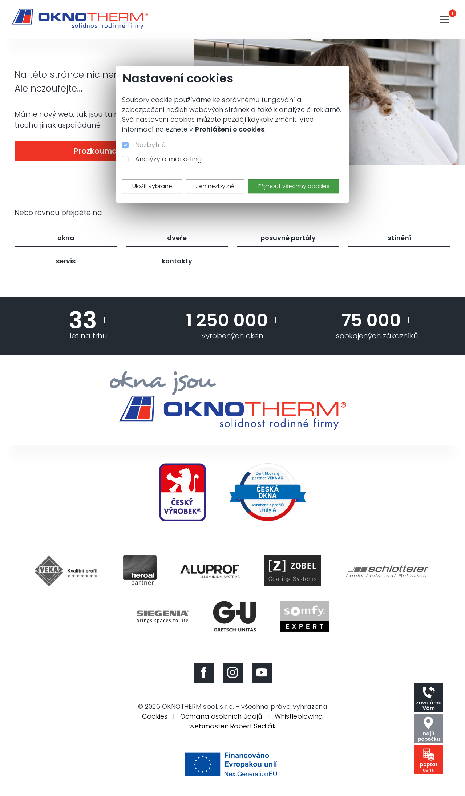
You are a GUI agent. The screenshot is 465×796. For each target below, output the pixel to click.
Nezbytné (150, 144)
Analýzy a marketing (168, 158)
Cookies (154, 716)
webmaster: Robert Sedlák (232, 726)
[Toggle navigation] (444, 19)
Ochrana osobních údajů (221, 716)
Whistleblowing (299, 716)
